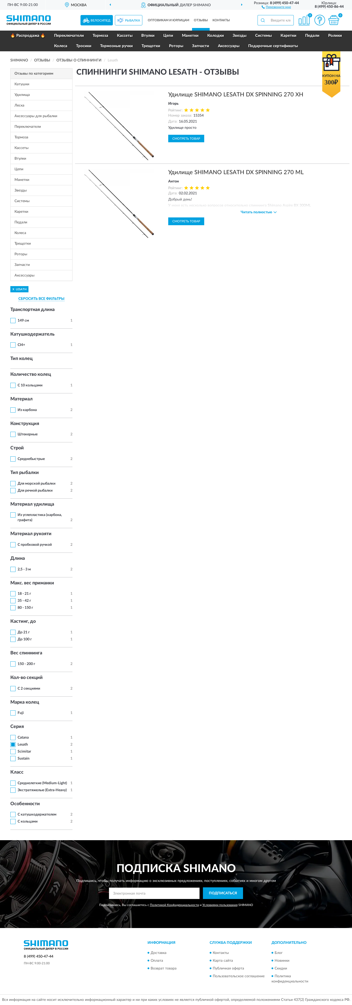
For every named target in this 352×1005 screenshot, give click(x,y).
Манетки (190, 36)
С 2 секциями (29, 688)
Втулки (148, 36)
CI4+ (21, 345)
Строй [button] (17, 448)
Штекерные (28, 434)
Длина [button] (17, 558)
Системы (263, 36)
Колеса (60, 46)
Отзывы (201, 20)
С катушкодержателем (37, 814)
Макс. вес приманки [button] (32, 583)
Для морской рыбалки (36, 483)
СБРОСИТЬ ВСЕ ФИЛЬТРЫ (41, 299)
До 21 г (24, 632)
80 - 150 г (25, 608)
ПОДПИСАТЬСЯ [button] (223, 893)
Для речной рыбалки (35, 490)
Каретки (288, 36)
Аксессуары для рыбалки (35, 116)
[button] (276, 6)
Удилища (22, 95)
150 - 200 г (26, 664)
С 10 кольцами (30, 385)
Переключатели (69, 36)
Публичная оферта (228, 968)
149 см (23, 320)
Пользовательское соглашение (239, 976)
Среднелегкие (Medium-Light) (42, 783)
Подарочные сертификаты (273, 46)
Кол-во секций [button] (26, 677)
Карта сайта (223, 960)
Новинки (282, 960)
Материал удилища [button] (32, 504)
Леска (19, 105)
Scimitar (24, 751)
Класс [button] (17, 772)
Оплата (157, 960)
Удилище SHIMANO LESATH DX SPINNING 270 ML (236, 172)
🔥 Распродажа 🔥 (27, 36)
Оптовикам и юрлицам (168, 20)
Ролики (335, 36)
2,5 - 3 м (24, 569)
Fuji (21, 713)
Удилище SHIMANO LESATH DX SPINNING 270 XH (235, 94)
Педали (312, 36)
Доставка (158, 953)
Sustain (24, 758)
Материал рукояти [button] (31, 534)
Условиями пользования (220, 905)
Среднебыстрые (31, 459)
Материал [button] (21, 399)
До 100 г (25, 639)
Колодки (215, 36)
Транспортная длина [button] (32, 309)
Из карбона (27, 410)
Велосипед (101, 20)
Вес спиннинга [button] (26, 653)
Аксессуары (228, 46)
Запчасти (200, 46)
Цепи (168, 36)
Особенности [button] (25, 804)
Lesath (23, 744)
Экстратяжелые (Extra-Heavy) (42, 790)
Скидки (281, 968)
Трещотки (151, 46)
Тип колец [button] (21, 358)
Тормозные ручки (116, 46)
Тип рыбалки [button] (24, 472)
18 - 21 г (24, 594)
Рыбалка (132, 20)
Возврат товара (164, 968)
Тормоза (100, 36)
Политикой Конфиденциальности (174, 905)
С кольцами (28, 821)
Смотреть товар (186, 138)
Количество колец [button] (30, 374)
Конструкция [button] (24, 423)
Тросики (83, 46)
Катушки (21, 84)
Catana (23, 737)
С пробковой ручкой (35, 545)
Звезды (239, 36)
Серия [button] (17, 726)
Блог (279, 953)
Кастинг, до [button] (23, 621)
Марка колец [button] (24, 702)
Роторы (176, 46)
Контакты (221, 20)
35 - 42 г (24, 601)
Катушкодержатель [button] (32, 334)
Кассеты (125, 36)
